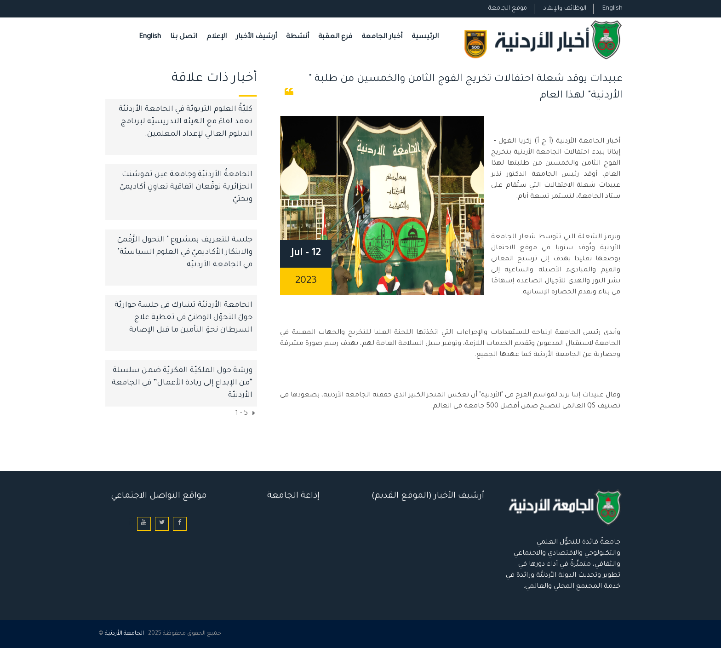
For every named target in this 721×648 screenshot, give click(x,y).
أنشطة (297, 37)
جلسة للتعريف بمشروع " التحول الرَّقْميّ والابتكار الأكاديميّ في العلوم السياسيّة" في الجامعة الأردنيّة (184, 252)
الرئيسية (425, 37)
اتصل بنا (183, 37)
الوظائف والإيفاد (564, 8)
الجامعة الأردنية (124, 634)
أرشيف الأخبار (256, 37)
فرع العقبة (335, 37)
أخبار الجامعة (381, 37)
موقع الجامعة (507, 8)
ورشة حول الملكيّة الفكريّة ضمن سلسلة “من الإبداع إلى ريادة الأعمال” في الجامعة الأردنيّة (182, 383)
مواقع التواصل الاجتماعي (159, 496)
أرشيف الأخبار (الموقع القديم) (428, 496)
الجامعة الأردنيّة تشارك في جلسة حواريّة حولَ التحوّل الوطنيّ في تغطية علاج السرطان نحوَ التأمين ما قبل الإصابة (183, 317)
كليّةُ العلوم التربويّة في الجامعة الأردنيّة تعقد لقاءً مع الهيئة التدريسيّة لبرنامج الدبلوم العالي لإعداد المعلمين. (185, 121)
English (612, 8)
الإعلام (216, 37)
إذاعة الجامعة (293, 496)
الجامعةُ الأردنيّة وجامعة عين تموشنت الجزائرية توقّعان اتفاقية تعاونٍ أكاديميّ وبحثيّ (186, 187)
